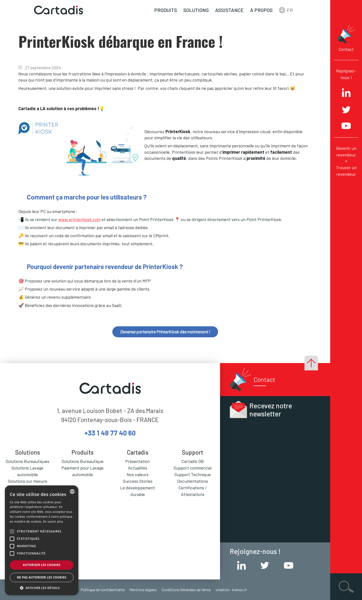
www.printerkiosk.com (79, 219)
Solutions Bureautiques (27, 461)
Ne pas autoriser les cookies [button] (41, 577)
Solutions (196, 10)
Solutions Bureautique (83, 461)
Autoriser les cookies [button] (41, 565)
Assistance (229, 10)
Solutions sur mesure (27, 481)
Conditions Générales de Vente (186, 589)
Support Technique (193, 474)
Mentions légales (143, 589)
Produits (165, 10)
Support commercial (192, 468)
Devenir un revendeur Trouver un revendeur (346, 161)
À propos (261, 10)
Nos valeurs (138, 474)
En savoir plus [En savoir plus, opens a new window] (53, 521)
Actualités (137, 468)
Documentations (192, 481)
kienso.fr (239, 589)
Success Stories (137, 481)
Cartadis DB (192, 461)
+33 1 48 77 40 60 (110, 433)
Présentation (137, 461)
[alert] (41, 540)
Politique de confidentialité (103, 589)
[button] (41, 587)
